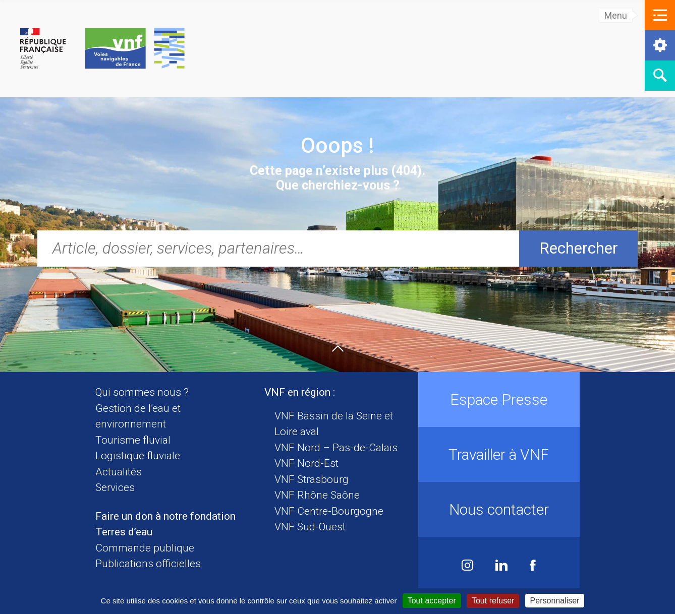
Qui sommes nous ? (142, 392)
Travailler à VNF (498, 454)
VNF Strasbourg (311, 479)
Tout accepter (432, 600)
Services (115, 487)
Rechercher (578, 248)
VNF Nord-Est (306, 463)
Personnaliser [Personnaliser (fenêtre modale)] (555, 600)
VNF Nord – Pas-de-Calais (336, 448)
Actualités (118, 472)
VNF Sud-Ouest (310, 527)
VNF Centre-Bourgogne (328, 511)
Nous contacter (499, 509)
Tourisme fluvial (133, 440)
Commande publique (144, 548)
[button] (660, 15)
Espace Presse (498, 399)
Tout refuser (493, 600)
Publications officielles (148, 564)
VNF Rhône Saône (317, 495)
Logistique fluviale (137, 456)
